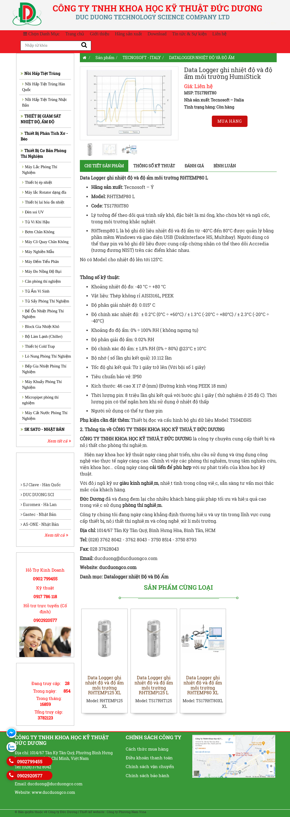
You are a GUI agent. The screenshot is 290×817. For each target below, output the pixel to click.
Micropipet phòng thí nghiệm (40, 400)
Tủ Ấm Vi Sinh (36, 291)
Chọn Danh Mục (41, 33)
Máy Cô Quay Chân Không (45, 242)
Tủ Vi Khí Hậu (36, 222)
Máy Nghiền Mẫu (38, 252)
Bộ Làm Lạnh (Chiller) (42, 336)
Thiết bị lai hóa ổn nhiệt (43, 202)
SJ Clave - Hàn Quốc (41, 484)
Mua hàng (230, 121)
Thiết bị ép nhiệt (37, 182)
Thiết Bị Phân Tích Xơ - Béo (44, 136)
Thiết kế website (92, 812)
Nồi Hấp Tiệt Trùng (40, 73)
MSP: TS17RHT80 (200, 93)
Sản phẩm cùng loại (178, 587)
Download (157, 33)
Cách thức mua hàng (147, 749)
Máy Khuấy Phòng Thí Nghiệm (42, 385)
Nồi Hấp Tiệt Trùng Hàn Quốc (43, 87)
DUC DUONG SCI (37, 494)
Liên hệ (219, 33)
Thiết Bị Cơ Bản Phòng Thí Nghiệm (43, 153)
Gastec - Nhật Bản (38, 514)
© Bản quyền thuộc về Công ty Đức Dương (46, 812)
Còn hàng (225, 107)
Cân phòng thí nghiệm (41, 281)
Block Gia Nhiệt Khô (40, 327)
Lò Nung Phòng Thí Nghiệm (46, 356)
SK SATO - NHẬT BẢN (43, 429)
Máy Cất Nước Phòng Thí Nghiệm (44, 416)
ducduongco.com (118, 567)
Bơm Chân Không (38, 232)
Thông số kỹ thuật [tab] (154, 165)
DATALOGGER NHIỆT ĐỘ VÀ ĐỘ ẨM (201, 57)
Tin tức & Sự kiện (189, 33)
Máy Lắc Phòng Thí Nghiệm (39, 170)
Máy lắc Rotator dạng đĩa (44, 192)
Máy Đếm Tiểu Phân (40, 262)
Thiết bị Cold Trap (38, 346)
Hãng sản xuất (128, 33)
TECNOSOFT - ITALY (142, 57)
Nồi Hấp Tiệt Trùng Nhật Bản (44, 102)
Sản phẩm (104, 57)
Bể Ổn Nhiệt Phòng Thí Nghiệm (43, 314)
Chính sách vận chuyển (150, 766)
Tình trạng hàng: (200, 107)
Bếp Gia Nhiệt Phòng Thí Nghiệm (44, 369)
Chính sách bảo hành (147, 775)
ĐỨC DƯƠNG (178, 439)
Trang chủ (74, 33)
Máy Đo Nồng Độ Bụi (41, 271)
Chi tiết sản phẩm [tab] (104, 165)
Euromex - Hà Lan (39, 504)
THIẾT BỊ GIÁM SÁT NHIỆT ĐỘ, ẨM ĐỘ (41, 118)
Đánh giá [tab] (194, 165)
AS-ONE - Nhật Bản (40, 524)
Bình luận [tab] (225, 165)
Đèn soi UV (33, 212)
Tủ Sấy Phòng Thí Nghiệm (45, 301)
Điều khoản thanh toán (149, 757)
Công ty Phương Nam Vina (126, 812)
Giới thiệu (99, 33)
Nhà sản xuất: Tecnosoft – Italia (214, 100)
